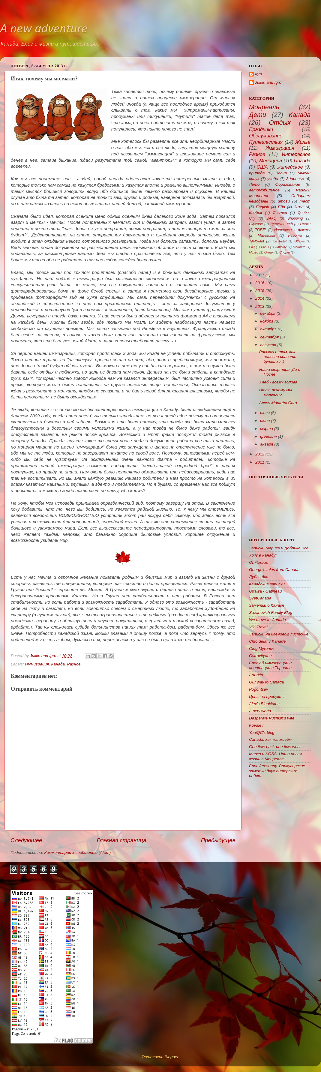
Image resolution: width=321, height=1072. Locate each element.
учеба (272, 178)
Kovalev (256, 725)
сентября (269, 337)
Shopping (295, 218)
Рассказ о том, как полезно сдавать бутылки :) (277, 357)
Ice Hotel (279, 241)
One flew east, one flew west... (276, 746)
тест (304, 201)
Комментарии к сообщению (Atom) (77, 852)
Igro (258, 74)
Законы (280, 247)
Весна (281, 173)
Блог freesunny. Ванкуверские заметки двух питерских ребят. (277, 771)
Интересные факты (292, 230)
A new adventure (43, 29)
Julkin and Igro (44, 655)
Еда (281, 207)
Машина (299, 247)
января (266, 444)
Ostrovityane (260, 655)
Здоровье (295, 178)
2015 (259, 290)
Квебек (255, 212)
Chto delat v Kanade (267, 641)
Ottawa (299, 241)
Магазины (266, 235)
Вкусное (256, 224)
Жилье (303, 142)
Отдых (280, 122)
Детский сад (281, 224)
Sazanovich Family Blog (270, 612)
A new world (260, 711)
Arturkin (256, 675)
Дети (257, 115)
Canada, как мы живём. (271, 739)
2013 (259, 306)
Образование (287, 184)
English (262, 207)
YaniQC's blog (261, 732)
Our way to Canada (266, 682)
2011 (259, 462)
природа (257, 173)
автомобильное (264, 190)
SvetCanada (260, 598)
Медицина (270, 160)
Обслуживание (265, 135)
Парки (305, 224)
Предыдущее (218, 840)
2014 (259, 298)
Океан (269, 252)
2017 (259, 275)
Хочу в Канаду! (263, 555)
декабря (267, 313)
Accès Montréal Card (278, 403)
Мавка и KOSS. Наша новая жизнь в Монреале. (275, 756)
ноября (266, 321)
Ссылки (280, 212)
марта (266, 428)
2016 (259, 283)
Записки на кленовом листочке (278, 634)
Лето (254, 184)
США (262, 167)
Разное (74, 664)
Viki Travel (258, 627)
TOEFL (261, 230)
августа (268, 345)
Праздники (261, 129)
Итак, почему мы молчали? (275, 392)
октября (268, 329)
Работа (295, 235)
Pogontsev (258, 689)
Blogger (171, 1057)
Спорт (284, 252)
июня (265, 420)
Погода (302, 160)
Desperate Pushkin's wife (271, 718)
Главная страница (121, 840)
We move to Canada (267, 619)
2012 (259, 454)
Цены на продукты (267, 696)
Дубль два (258, 577)
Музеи (253, 252)
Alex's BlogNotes (264, 703)
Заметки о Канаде (266, 605)
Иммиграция (37, 664)
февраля (268, 436)
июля (265, 412)
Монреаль (264, 107)
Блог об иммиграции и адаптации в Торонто (270, 665)
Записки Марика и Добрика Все (278, 548)
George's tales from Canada (274, 569)
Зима (299, 207)
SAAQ (271, 218)
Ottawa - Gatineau (265, 591)
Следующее (26, 840)
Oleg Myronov (261, 648)
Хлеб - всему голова (278, 382)
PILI (252, 247)
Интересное (296, 154)
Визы (265, 247)
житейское (290, 167)
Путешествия (266, 142)
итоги (284, 201)
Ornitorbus (258, 562)
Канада (58, 664)
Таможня (256, 241)
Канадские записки (267, 584)
